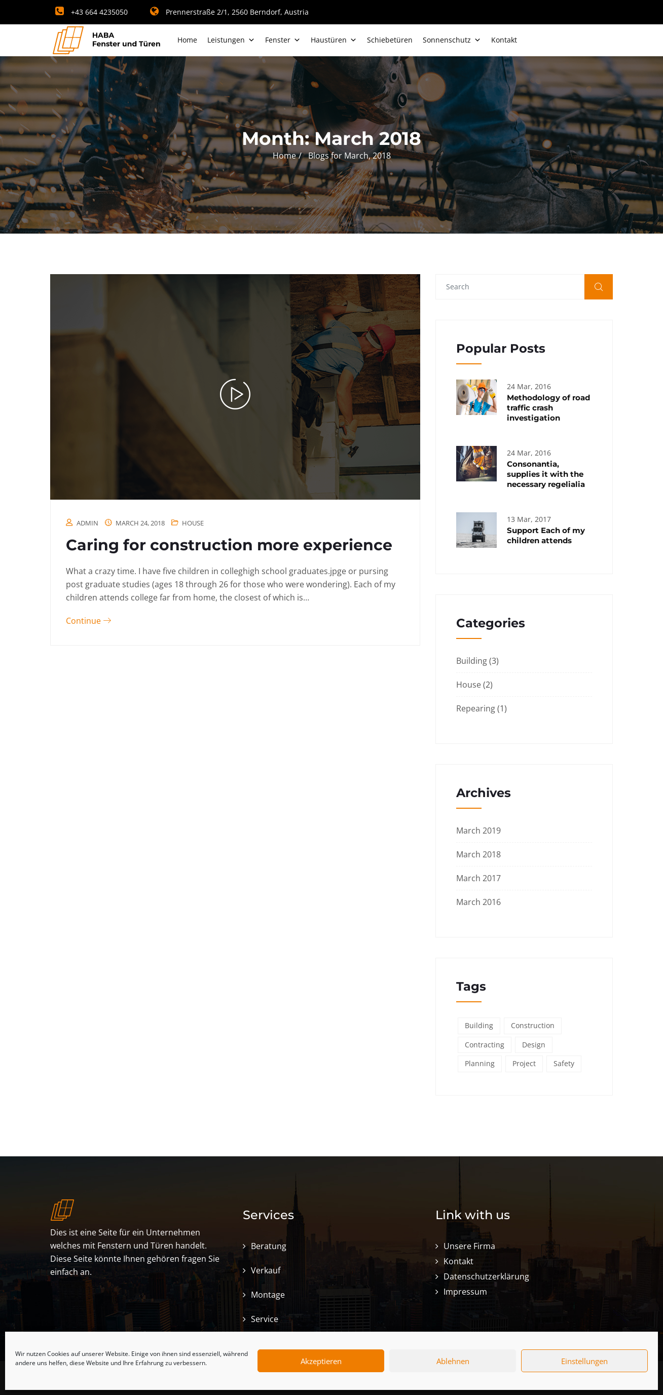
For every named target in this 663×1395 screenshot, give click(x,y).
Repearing (475, 708)
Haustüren (334, 40)
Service (264, 1319)
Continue (88, 620)
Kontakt (504, 40)
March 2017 (478, 878)
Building (471, 660)
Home (187, 40)
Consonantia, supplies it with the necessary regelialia (546, 474)
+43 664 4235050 (91, 12)
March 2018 (478, 854)
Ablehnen (452, 1361)
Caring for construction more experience (229, 545)
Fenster (283, 40)
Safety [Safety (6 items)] (564, 1063)
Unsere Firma (469, 1246)
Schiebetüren (390, 40)
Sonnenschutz (452, 40)
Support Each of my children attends (546, 535)
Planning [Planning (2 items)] (480, 1063)
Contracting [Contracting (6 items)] (484, 1044)
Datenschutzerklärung (486, 1276)
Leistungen (231, 40)
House (193, 522)
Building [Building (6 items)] (479, 1025)
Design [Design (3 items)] (533, 1044)
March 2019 (478, 830)
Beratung (268, 1246)
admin (87, 522)
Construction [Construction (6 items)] (533, 1025)
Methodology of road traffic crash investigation (548, 408)
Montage (268, 1294)
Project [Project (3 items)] (524, 1063)
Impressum (465, 1291)
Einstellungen (584, 1361)
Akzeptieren (321, 1361)
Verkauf (265, 1270)
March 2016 (478, 902)
